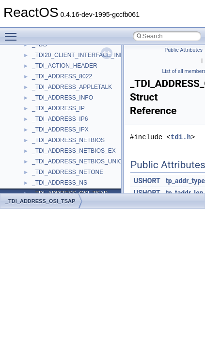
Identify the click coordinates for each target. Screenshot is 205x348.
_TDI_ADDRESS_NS (59, 182)
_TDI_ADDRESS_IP (58, 108)
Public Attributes (183, 50)
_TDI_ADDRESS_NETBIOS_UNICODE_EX (89, 161)
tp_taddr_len (184, 193)
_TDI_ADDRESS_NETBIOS (68, 140)
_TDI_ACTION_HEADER (64, 65)
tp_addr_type (185, 181)
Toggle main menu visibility (13, 32)
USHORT (147, 181)
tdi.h (181, 137)
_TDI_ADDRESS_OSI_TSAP (40, 201)
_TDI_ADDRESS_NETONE (67, 172)
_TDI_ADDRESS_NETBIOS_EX (74, 150)
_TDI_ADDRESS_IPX (60, 129)
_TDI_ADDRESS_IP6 (60, 119)
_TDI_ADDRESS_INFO (62, 97)
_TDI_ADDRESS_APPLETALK (72, 87)
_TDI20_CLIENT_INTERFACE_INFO (80, 55)
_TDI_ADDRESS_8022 (62, 76)
